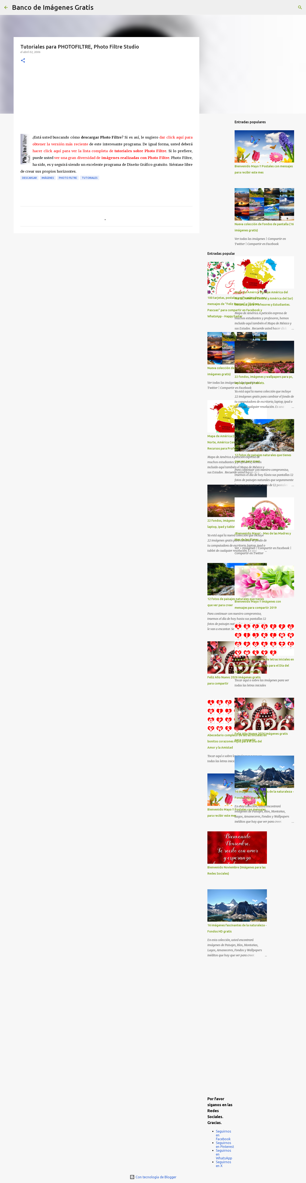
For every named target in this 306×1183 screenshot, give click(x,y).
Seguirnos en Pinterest (225, 1145)
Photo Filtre (68, 177)
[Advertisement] (106, 102)
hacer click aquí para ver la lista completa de (99, 151)
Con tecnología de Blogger (153, 1177)
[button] (23, 61)
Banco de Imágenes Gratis (53, 7)
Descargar (29, 177)
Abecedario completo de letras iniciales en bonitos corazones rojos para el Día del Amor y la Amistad (264, 665)
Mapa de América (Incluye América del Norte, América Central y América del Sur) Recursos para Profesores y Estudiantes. (264, 298)
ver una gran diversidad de (111, 158)
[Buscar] (99, 7)
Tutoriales (90, 177)
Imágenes (48, 177)
